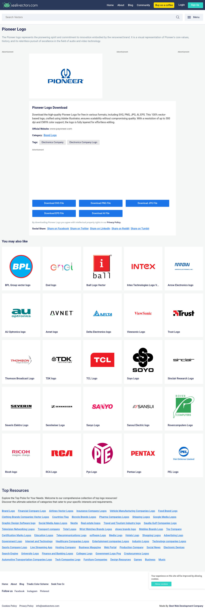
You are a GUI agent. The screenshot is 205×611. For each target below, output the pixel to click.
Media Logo (115, 535)
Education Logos (43, 535)
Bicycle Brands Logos (84, 516)
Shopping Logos (151, 535)
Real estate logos (91, 523)
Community (143, 5)
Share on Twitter (79, 228)
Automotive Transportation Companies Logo (27, 559)
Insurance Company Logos (91, 510)
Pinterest (44, 591)
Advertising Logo (173, 535)
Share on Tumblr (140, 228)
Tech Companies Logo (68, 559)
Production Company (131, 547)
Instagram (32, 591)
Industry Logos (140, 541)
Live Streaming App (41, 547)
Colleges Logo (84, 553)
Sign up (195, 4)
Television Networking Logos (18, 529)
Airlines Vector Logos (61, 510)
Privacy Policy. (114, 222)
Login (181, 4)
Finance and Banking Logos (57, 553)
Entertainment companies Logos (110, 541)
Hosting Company (65, 547)
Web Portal (110, 547)
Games (138, 559)
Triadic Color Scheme (38, 584)
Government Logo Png (108, 553)
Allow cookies (161, 584)
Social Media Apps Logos (53, 523)
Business (150, 559)
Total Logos (69, 529)
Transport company (49, 529)
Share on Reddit (120, 228)
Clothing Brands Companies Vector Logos (25, 516)
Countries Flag (60, 516)
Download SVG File (54, 203)
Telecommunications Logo (71, 535)
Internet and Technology (39, 541)
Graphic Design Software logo (18, 523)
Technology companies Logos (169, 541)
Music (162, 559)
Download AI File (100, 213)
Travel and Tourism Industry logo (122, 523)
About (120, 5)
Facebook (20, 591)
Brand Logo (50, 135)
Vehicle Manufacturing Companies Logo (132, 510)
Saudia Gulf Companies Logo (160, 523)
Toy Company (174, 529)
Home (110, 5)
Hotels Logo (132, 535)
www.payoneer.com (61, 128)
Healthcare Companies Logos (72, 541)
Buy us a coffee (164, 5)
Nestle (74, 523)
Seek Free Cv (57, 584)
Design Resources (120, 559)
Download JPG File (147, 203)
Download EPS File (54, 213)
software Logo (98, 535)
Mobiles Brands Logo (151, 529)
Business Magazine (90, 547)
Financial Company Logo (32, 510)
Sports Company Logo (14, 547)
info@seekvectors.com (47, 606)
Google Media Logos (164, 516)
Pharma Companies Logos (114, 516)
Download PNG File (101, 203)
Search (179, 18)
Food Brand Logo (167, 510)
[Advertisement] (14, 101)
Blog (130, 5)
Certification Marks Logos (16, 535)
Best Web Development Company (186, 606)
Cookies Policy (9, 606)
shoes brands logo (125, 529)
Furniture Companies (95, 559)
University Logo (30, 553)
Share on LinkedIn (100, 228)
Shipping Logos (141, 516)
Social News (154, 547)
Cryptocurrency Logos (136, 553)
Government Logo (12, 541)
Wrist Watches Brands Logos (95, 529)
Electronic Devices (174, 547)
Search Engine (10, 553)
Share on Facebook (58, 228)
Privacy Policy (26, 606)
